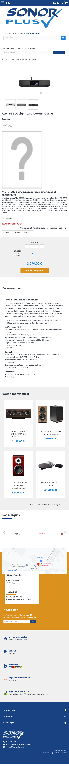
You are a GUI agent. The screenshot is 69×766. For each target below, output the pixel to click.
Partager (16, 232)
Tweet (6, 232)
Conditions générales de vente (54, 753)
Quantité (34, 243)
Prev (4, 533)
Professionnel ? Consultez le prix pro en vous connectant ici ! (43, 228)
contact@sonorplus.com (15, 747)
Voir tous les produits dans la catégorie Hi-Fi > (48, 505)
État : (4, 119)
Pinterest (28, 232)
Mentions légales (60, 750)
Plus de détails (8, 219)
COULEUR (18, 251)
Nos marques (11, 515)
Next (65, 533)
